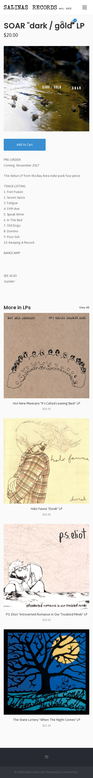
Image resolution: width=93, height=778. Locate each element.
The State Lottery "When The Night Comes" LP (46, 720)
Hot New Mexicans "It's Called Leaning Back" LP (46, 403)
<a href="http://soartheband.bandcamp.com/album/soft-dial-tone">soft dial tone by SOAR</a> (46, 261)
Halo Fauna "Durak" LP (46, 509)
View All (84, 307)
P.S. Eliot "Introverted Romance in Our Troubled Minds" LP (46, 614)
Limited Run (70, 772)
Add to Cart (25, 144)
